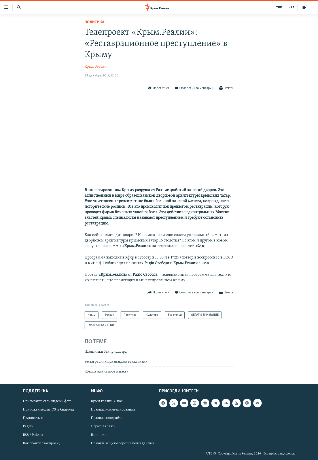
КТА (291, 7)
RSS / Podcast (33, 435)
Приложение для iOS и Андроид (48, 409)
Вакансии (99, 435)
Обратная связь (103, 426)
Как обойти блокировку (41, 443)
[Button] (158, 88)
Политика (94, 22)
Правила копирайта (107, 418)
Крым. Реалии (96, 66)
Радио (28, 426)
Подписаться (33, 418)
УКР (279, 7)
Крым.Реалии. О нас (107, 401)
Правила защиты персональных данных (122, 443)
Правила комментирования (113, 409)
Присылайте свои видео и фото (47, 401)
